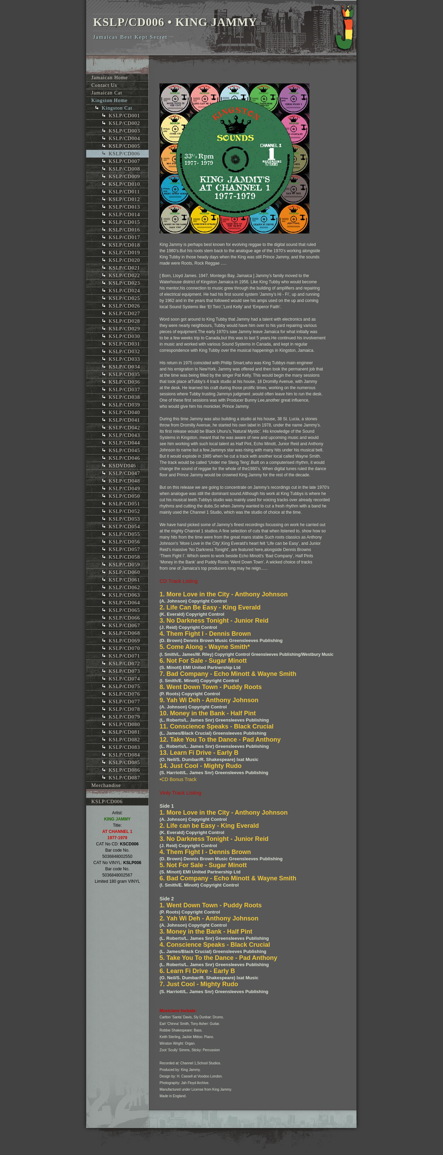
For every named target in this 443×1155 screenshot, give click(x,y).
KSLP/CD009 (124, 176)
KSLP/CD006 (124, 153)
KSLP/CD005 (124, 146)
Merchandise (106, 785)
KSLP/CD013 (124, 207)
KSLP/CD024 (124, 290)
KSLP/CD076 (124, 694)
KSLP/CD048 (124, 481)
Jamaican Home (109, 77)
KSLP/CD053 (124, 519)
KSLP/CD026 (124, 306)
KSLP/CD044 (124, 443)
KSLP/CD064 (124, 602)
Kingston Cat (117, 108)
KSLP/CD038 (124, 397)
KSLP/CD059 (124, 564)
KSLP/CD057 (124, 549)
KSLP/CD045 (124, 450)
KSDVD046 (122, 465)
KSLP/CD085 (124, 762)
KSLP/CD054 (124, 526)
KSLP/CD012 (124, 199)
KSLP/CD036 (124, 382)
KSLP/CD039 (124, 404)
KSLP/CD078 (124, 709)
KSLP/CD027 (124, 313)
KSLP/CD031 (124, 344)
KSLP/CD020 (124, 260)
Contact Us (104, 85)
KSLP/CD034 (124, 366)
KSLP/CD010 (124, 184)
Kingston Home (109, 100)
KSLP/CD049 (124, 488)
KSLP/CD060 (124, 572)
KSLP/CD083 (124, 747)
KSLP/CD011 (124, 191)
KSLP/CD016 (124, 229)
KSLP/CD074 (124, 678)
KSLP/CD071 (124, 656)
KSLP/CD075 (124, 686)
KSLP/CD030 (124, 336)
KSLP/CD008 (124, 169)
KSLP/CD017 (124, 237)
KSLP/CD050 (124, 496)
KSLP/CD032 (124, 351)
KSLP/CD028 (124, 321)
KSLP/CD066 (124, 618)
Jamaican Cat (106, 92)
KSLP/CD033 (124, 359)
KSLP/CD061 (124, 580)
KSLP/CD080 (124, 724)
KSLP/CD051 (124, 503)
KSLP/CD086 (124, 770)
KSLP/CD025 (124, 298)
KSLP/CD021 (124, 268)
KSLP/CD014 (124, 214)
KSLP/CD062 (124, 587)
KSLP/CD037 (124, 389)
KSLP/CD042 (124, 427)
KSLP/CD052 (124, 511)
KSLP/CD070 (124, 648)
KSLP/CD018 (124, 245)
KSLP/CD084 (124, 755)
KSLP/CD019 (124, 252)
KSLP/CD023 (124, 283)
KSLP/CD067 (124, 625)
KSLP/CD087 (124, 777)
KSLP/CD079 (124, 716)
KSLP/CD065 (124, 610)
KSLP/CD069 (124, 640)
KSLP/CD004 (124, 138)
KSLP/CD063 (124, 595)
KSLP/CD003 (124, 131)
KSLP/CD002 (124, 123)
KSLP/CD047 (124, 473)
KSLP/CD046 (124, 458)
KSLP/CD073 (124, 671)
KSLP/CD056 (124, 541)
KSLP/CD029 (124, 328)
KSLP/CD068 (124, 633)
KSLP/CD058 (124, 557)
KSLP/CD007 (124, 161)
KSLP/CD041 (124, 420)
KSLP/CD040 (124, 412)
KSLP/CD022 (124, 275)
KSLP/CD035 (124, 374)
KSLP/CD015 (124, 222)
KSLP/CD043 (124, 435)
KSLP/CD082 (124, 739)
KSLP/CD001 (124, 115)
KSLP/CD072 (124, 663)
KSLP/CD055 (124, 534)
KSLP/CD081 (124, 732)
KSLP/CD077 (124, 701)
